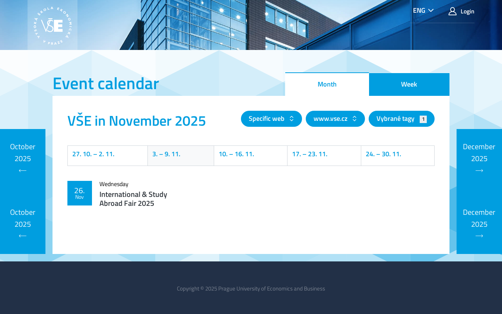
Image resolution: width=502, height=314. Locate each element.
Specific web (267, 118)
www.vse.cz (331, 118)
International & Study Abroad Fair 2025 (133, 198)
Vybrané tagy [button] (401, 118)
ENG (419, 10)
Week (409, 84)
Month (327, 84)
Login (461, 11)
